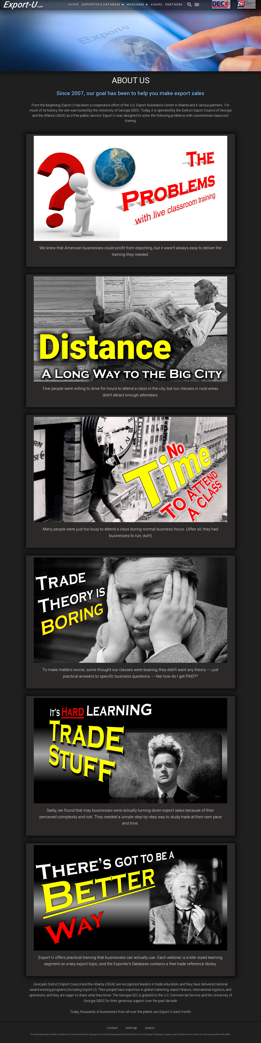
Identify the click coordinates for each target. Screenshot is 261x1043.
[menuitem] (187, 4)
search (150, 1028)
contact (112, 1028)
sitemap (131, 1028)
